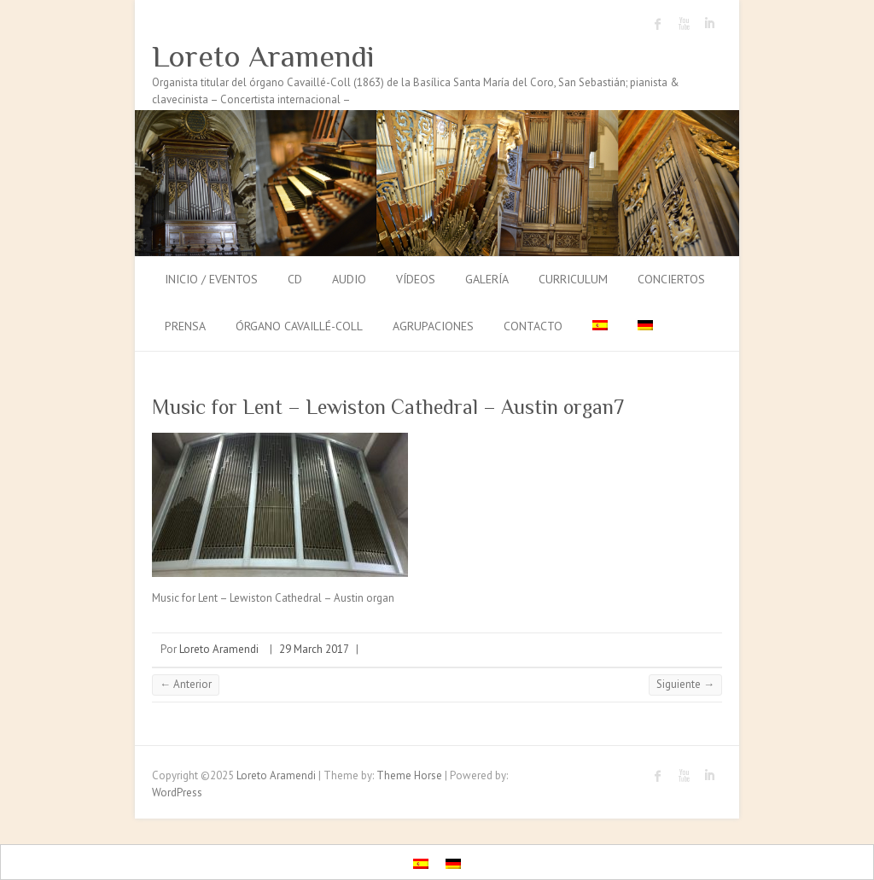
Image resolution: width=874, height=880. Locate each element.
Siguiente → (685, 684)
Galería (487, 279)
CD (295, 279)
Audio (349, 279)
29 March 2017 (314, 649)
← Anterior (186, 684)
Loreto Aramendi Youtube (683, 24)
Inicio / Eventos (211, 279)
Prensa (185, 326)
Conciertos (671, 279)
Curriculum (573, 279)
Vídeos (415, 279)
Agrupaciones (433, 326)
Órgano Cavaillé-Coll (299, 326)
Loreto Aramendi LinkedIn (709, 24)
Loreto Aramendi (263, 56)
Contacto (533, 326)
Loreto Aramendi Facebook (658, 24)
